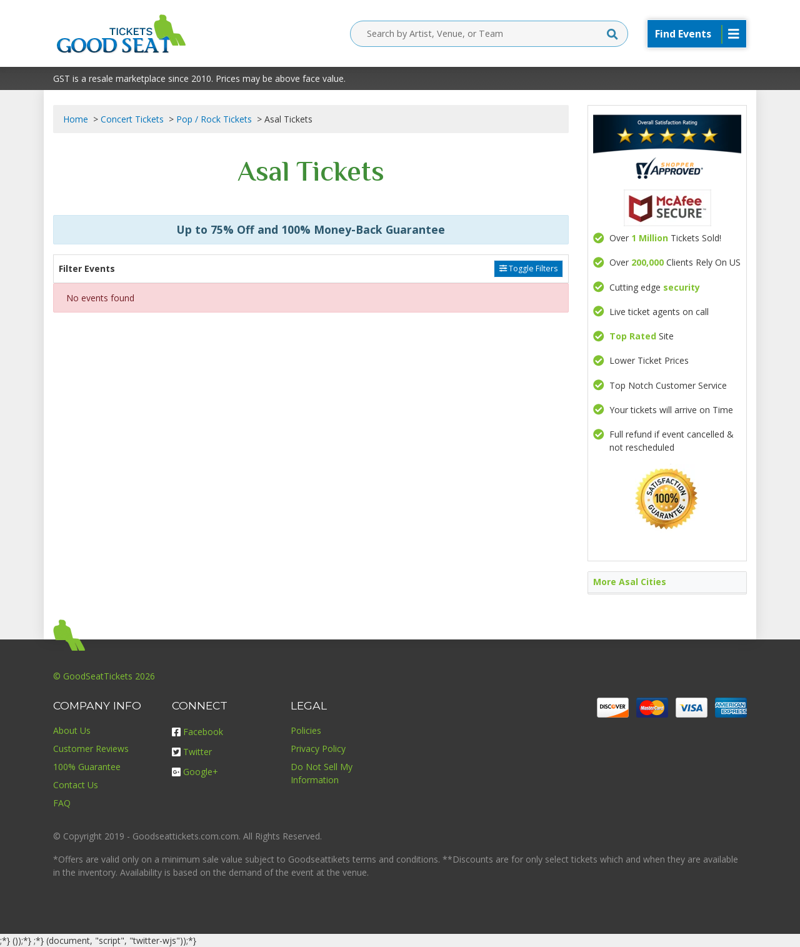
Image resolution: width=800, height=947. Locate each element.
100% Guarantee (87, 767)
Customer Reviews (91, 748)
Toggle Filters (528, 268)
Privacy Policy (318, 748)
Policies (306, 730)
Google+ (195, 772)
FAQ (62, 803)
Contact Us (75, 785)
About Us (72, 730)
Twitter (192, 752)
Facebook (197, 732)
